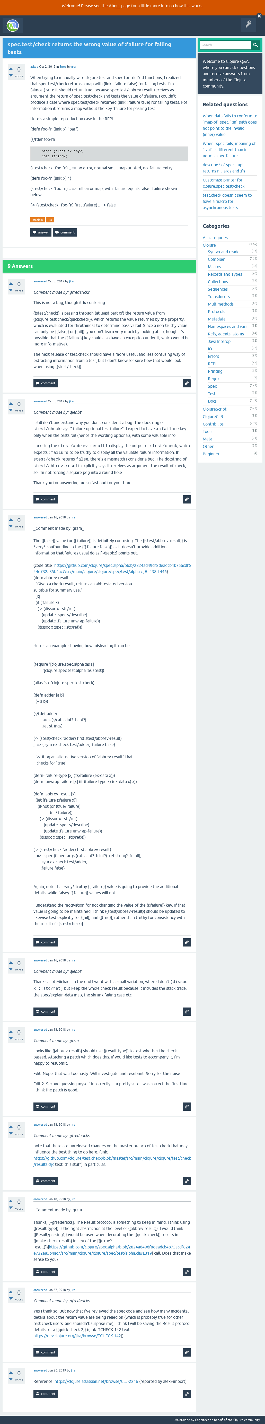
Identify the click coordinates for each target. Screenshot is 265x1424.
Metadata (216, 319)
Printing (215, 371)
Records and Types (225, 274)
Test (212, 393)
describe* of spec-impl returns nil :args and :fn (224, 167)
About (114, 5)
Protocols (216, 311)
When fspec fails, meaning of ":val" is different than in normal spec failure (229, 149)
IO (210, 348)
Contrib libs (213, 424)
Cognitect (202, 1420)
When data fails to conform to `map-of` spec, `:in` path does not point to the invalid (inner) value (230, 125)
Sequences (218, 289)
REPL (212, 363)
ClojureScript (214, 409)
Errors (213, 356)
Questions (55, 29)
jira (50, 219)
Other (208, 446)
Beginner (211, 453)
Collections (218, 281)
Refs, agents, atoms (226, 334)
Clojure (209, 245)
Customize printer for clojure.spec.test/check (223, 183)
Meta (207, 439)
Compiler (216, 259)
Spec (63, 66)
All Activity (34, 29)
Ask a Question (118, 29)
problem (37, 219)
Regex (213, 378)
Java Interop (219, 341)
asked (34, 66)
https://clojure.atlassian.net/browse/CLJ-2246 (96, 1381)
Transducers (219, 296)
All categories (215, 237)
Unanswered (76, 29)
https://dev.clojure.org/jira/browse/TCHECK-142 (77, 1335)
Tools (207, 431)
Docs (212, 401)
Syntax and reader (224, 251)
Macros (214, 266)
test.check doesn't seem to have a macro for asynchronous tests (227, 201)
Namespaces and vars (227, 326)
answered (40, 281)
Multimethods (221, 304)
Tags (96, 29)
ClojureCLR (213, 416)
